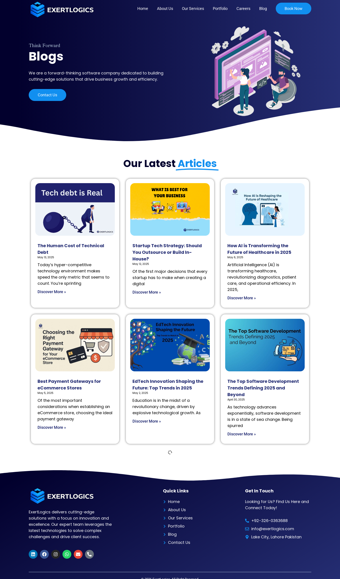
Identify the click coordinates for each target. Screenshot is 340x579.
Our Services (193, 8)
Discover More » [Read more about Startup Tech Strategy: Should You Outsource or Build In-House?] (146, 292)
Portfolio (220, 8)
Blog (263, 8)
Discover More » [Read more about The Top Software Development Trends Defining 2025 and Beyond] (241, 434)
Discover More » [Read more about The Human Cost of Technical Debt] (52, 291)
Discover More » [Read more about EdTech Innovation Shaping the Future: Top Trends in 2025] (146, 421)
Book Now (293, 8)
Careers (243, 8)
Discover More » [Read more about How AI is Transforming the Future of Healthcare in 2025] (241, 298)
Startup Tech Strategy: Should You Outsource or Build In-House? (167, 252)
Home (142, 8)
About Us (165, 8)
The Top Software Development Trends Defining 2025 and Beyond (263, 388)
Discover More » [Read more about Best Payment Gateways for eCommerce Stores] (52, 427)
